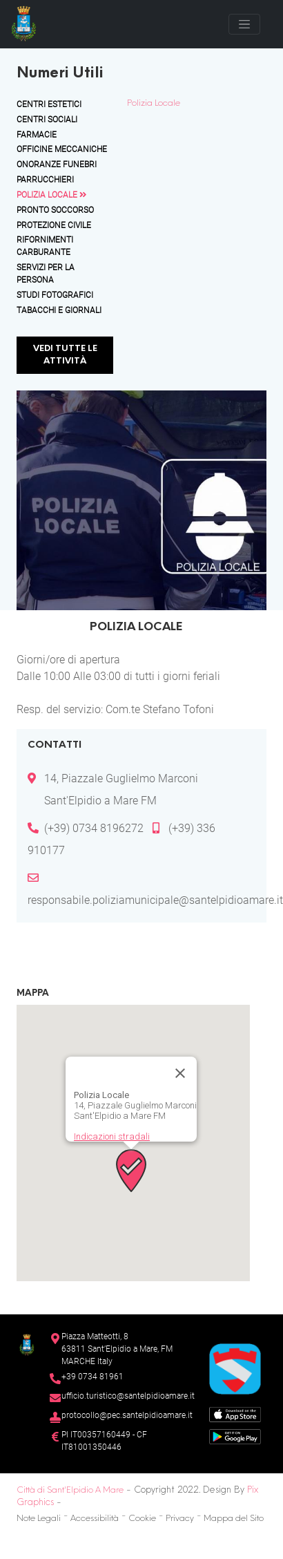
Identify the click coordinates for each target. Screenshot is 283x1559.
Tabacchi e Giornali (59, 310)
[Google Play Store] (235, 1435)
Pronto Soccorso (55, 210)
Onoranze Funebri (57, 164)
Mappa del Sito (234, 1519)
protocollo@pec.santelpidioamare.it (127, 1415)
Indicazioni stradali (112, 1136)
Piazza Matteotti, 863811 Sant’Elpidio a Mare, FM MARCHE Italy (117, 1349)
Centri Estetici (49, 104)
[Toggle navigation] (244, 24)
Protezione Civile (54, 225)
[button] (131, 1170)
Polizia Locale (51, 195)
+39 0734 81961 (92, 1376)
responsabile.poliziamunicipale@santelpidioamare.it (155, 900)
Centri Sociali (47, 119)
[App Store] (235, 1413)
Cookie (142, 1519)
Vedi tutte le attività (65, 355)
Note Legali (39, 1519)
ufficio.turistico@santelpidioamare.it (128, 1396)
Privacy (180, 1519)
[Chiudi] (180, 1073)
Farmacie (37, 135)
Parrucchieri (45, 180)
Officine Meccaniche (62, 149)
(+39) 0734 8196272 (94, 828)
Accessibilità (94, 1519)
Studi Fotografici (55, 295)
